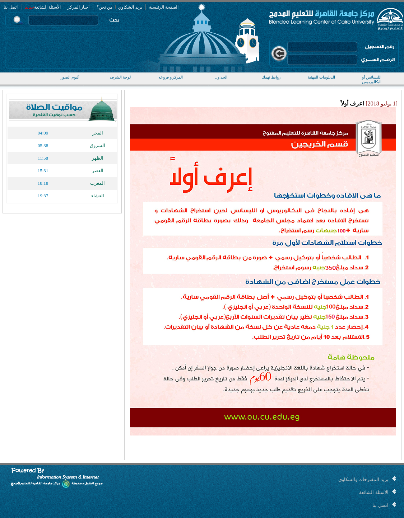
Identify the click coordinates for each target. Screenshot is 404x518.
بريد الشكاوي (129, 7)
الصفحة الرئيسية (163, 7)
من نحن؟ (104, 7)
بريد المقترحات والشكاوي (363, 479)
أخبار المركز (78, 7)
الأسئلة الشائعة (47, 7)
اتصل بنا (11, 7)
